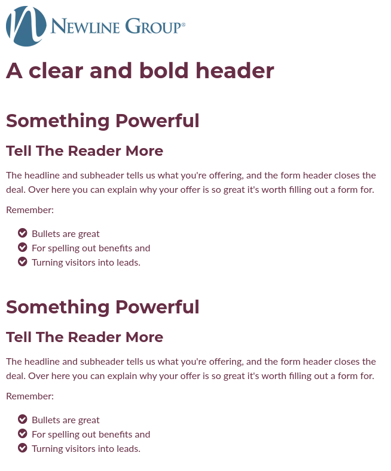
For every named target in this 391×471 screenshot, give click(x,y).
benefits (116, 247)
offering (225, 174)
